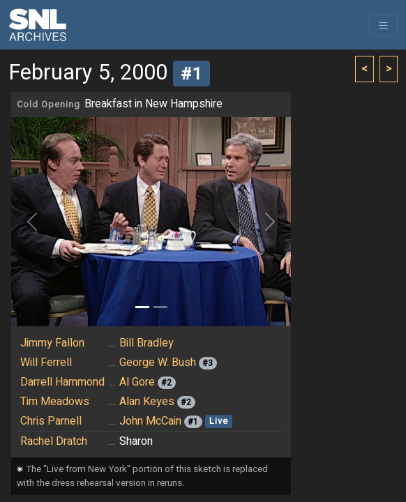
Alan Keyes (146, 401)
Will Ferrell (46, 362)
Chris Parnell (51, 421)
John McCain (150, 421)
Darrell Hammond (62, 382)
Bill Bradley (146, 343)
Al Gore (137, 382)
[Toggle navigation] (383, 25)
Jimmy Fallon (52, 343)
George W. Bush (157, 362)
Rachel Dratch (53, 441)
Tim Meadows (54, 401)
